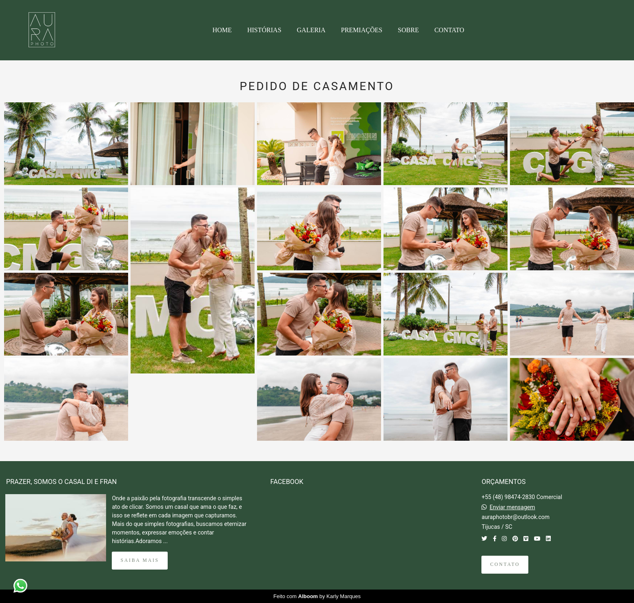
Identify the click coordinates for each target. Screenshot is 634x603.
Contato (505, 564)
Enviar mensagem (512, 507)
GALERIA (311, 30)
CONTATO (449, 30)
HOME (222, 30)
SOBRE (408, 30)
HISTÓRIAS (264, 30)
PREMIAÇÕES (361, 30)
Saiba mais (139, 560)
